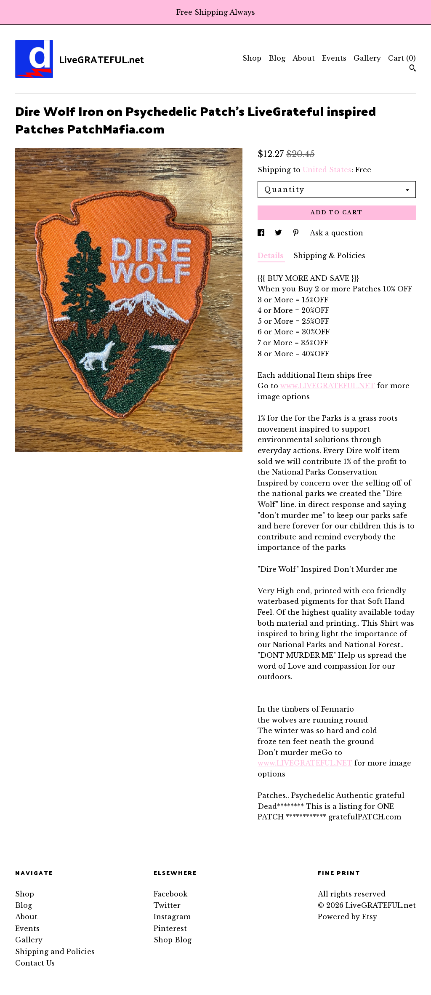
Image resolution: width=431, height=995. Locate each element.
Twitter (167, 905)
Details (271, 255)
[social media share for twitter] (279, 233)
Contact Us (35, 963)
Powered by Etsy (347, 916)
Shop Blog (173, 940)
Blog (277, 58)
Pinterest (170, 928)
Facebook (170, 894)
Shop (251, 58)
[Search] (413, 69)
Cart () (402, 58)
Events (334, 58)
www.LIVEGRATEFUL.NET (327, 385)
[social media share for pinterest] (297, 233)
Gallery (367, 58)
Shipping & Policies (329, 255)
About (304, 58)
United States (327, 169)
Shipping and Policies (55, 951)
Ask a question (336, 233)
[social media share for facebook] (262, 233)
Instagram (172, 916)
